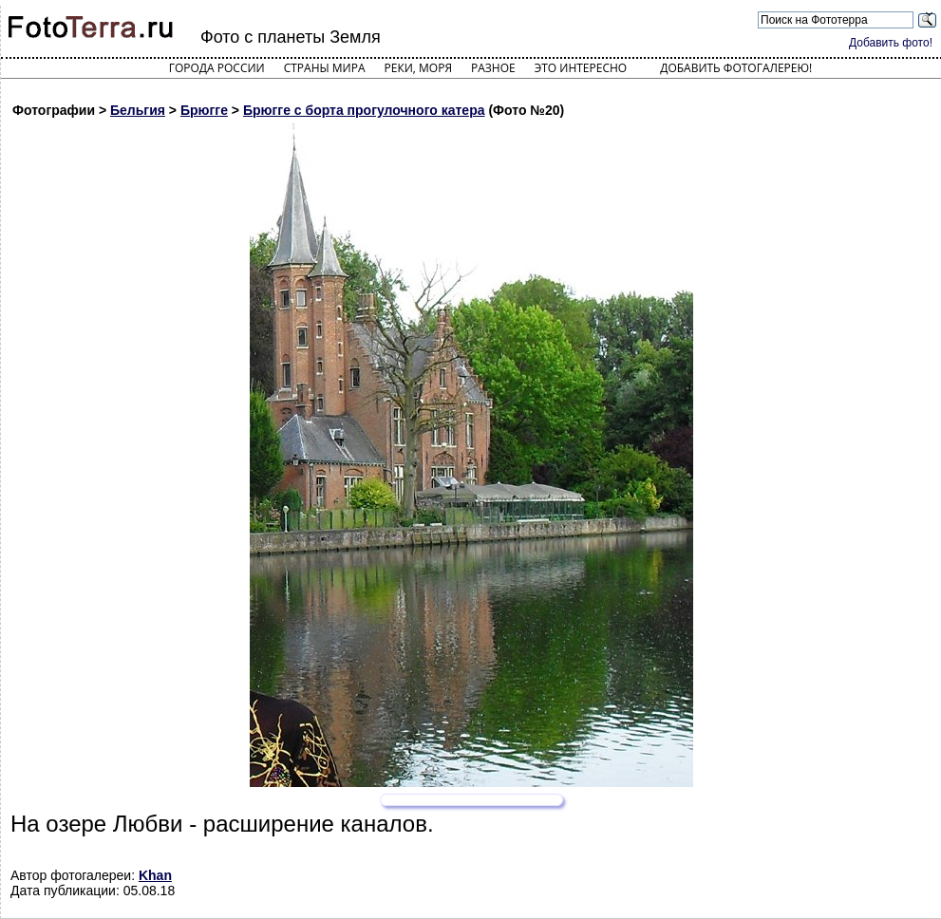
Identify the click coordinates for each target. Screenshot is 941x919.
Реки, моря (418, 68)
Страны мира (325, 68)
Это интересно (581, 68)
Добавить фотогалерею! (736, 68)
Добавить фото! (890, 42)
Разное (493, 68)
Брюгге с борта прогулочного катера (364, 110)
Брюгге (204, 110)
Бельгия (137, 110)
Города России (217, 68)
